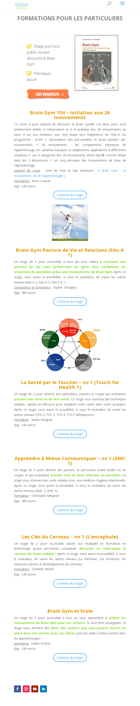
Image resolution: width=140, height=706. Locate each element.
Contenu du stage (70, 195)
